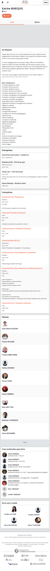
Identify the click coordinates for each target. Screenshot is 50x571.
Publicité (20, 542)
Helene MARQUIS (13, 481)
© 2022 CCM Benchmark (25, 546)
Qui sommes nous (6, 542)
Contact (15, 542)
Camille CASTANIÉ (10, 514)
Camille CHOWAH (34, 515)
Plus (24, 442)
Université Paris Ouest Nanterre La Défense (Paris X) (22, 268)
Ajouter (8, 16)
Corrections (41, 544)
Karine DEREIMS (8, 394)
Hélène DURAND (8, 368)
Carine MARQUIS (13, 476)
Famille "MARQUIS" (14, 494)
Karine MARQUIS (13, 454)
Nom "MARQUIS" (13, 489)
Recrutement (26, 542)
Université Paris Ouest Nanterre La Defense (19, 252)
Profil (12, 22)
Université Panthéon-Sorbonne (14, 213)
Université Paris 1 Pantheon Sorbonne (16, 228)
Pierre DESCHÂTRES (10, 525)
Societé (33, 542)
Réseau (37, 22)
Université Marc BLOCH (11, 240)
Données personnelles (42, 542)
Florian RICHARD (8, 342)
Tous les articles (33, 544)
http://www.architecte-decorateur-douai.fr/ (15, 77)
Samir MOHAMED (8, 433)
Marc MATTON (7, 407)
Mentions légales (23, 544)
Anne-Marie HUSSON (10, 329)
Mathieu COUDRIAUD (10, 420)
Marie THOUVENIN (34, 525)
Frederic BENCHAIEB (9, 355)
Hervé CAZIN (7, 381)
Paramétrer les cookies (12, 544)
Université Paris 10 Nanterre (13, 197)
